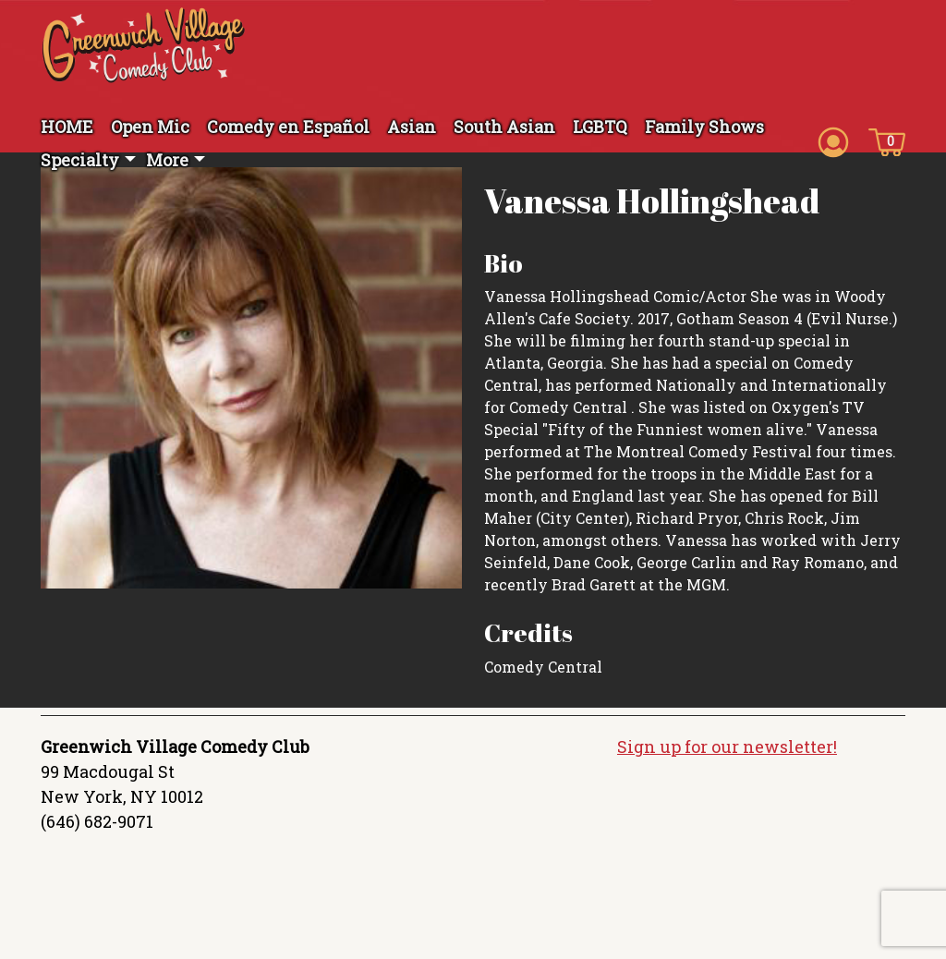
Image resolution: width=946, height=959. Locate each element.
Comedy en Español (288, 126)
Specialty (80, 160)
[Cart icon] (886, 140)
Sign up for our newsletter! (727, 746)
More (167, 160)
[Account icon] (833, 140)
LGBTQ (600, 126)
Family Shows (704, 126)
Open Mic (150, 126)
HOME (67, 126)
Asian (411, 126)
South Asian (504, 126)
